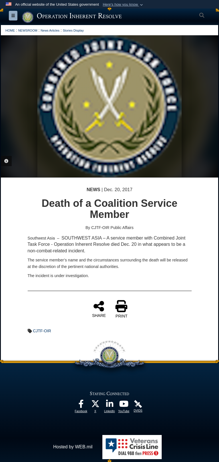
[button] (123, 4)
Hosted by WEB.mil (72, 446)
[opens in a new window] (81, 405)
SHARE (99, 309)
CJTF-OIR (42, 331)
